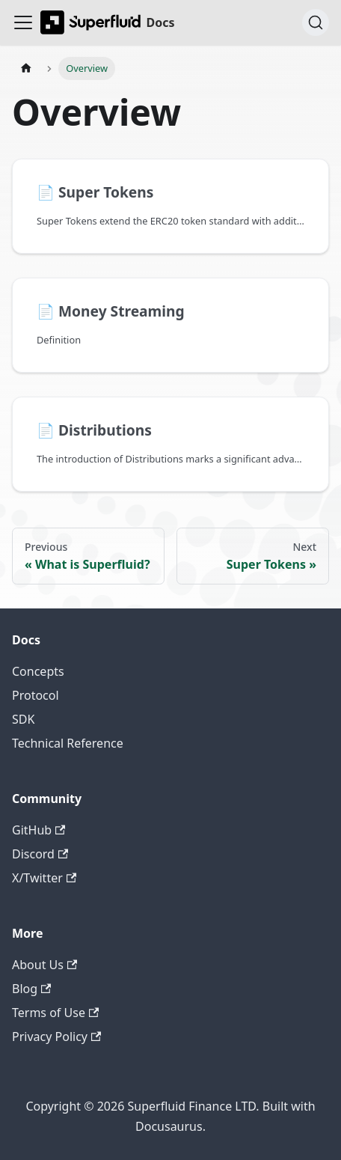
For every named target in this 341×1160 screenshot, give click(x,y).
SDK (23, 719)
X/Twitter (44, 878)
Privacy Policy (56, 1036)
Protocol (35, 695)
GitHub (38, 830)
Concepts (38, 671)
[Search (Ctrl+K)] (315, 22)
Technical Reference (67, 743)
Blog (31, 988)
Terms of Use (55, 1012)
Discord (40, 854)
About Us (44, 964)
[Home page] (26, 68)
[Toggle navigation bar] (23, 22)
